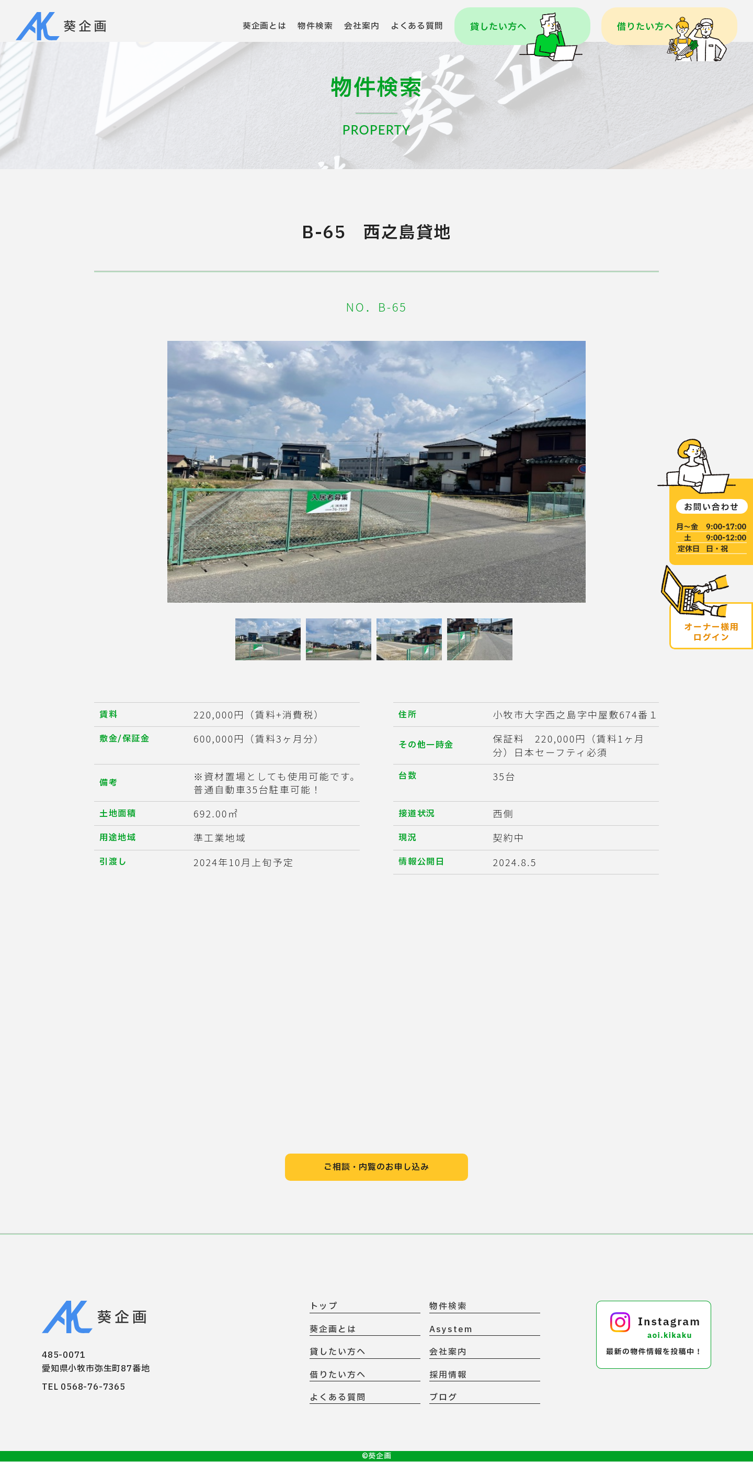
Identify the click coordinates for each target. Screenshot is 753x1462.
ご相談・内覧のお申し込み (376, 1167)
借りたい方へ (338, 1376)
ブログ (443, 1398)
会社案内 (361, 26)
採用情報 (448, 1376)
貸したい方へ (338, 1353)
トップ (324, 1307)
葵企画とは (265, 26)
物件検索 (315, 26)
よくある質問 (417, 26)
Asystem (450, 1330)
